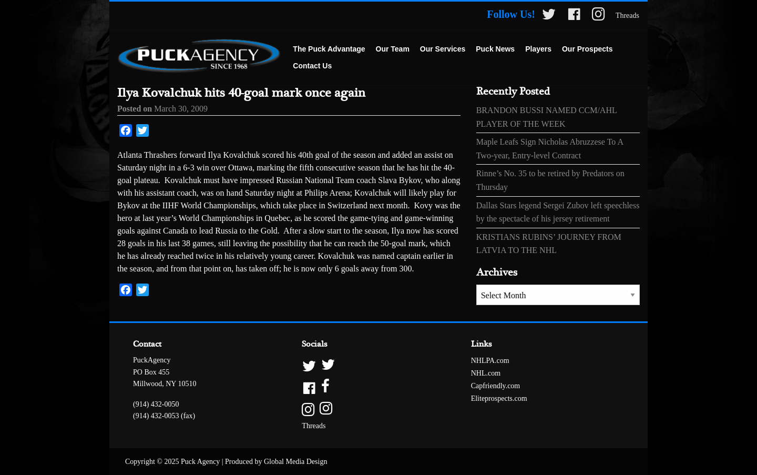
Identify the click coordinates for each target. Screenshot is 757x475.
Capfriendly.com (495, 386)
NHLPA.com (490, 361)
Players (538, 49)
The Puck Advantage (329, 49)
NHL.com (485, 373)
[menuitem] (329, 49)
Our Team (393, 49)
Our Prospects (587, 49)
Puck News (495, 49)
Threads (627, 15)
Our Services (442, 49)
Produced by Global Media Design (276, 462)
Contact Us (312, 66)
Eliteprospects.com (499, 398)
